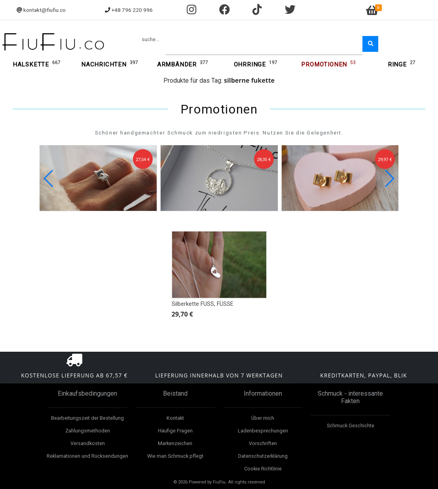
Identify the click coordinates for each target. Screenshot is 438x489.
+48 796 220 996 (132, 10)
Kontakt (175, 418)
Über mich (262, 418)
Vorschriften (263, 443)
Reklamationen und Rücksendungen (87, 456)
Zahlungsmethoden (87, 431)
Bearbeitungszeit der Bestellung (87, 418)
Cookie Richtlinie (263, 469)
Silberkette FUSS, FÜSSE (202, 304)
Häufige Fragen (175, 431)
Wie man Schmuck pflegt (175, 456)
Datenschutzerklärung (263, 456)
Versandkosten (87, 443)
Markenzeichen (175, 443)
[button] (389, 178)
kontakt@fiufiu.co (44, 10)
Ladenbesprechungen (263, 431)
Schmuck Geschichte (350, 425)
